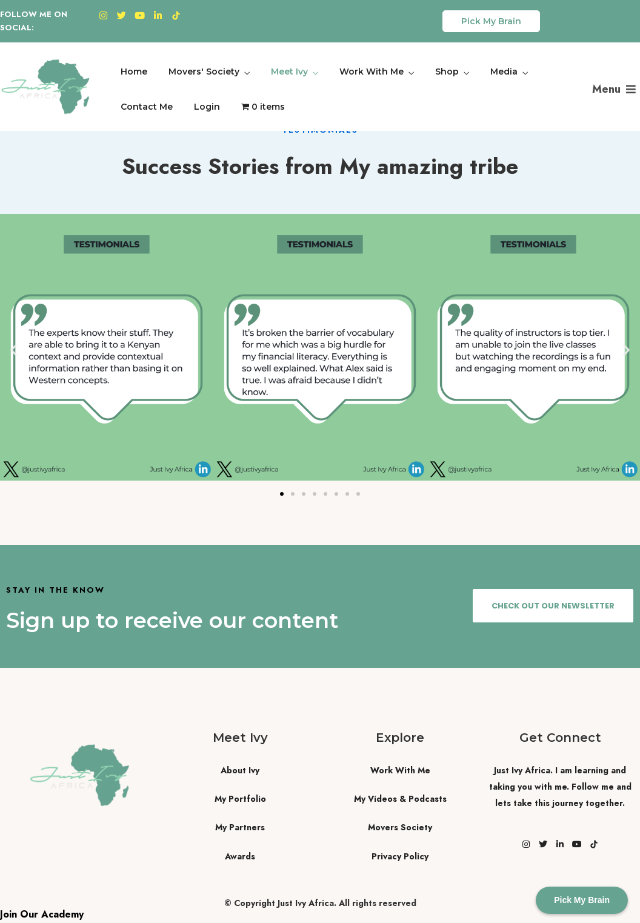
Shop (447, 71)
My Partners (240, 827)
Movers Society (400, 827)
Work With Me (371, 71)
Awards (240, 856)
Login (207, 106)
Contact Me (147, 106)
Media (504, 71)
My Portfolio (240, 799)
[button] (13, 350)
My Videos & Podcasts (400, 799)
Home (134, 71)
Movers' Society (203, 71)
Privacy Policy (400, 856)
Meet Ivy (289, 71)
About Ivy (240, 770)
